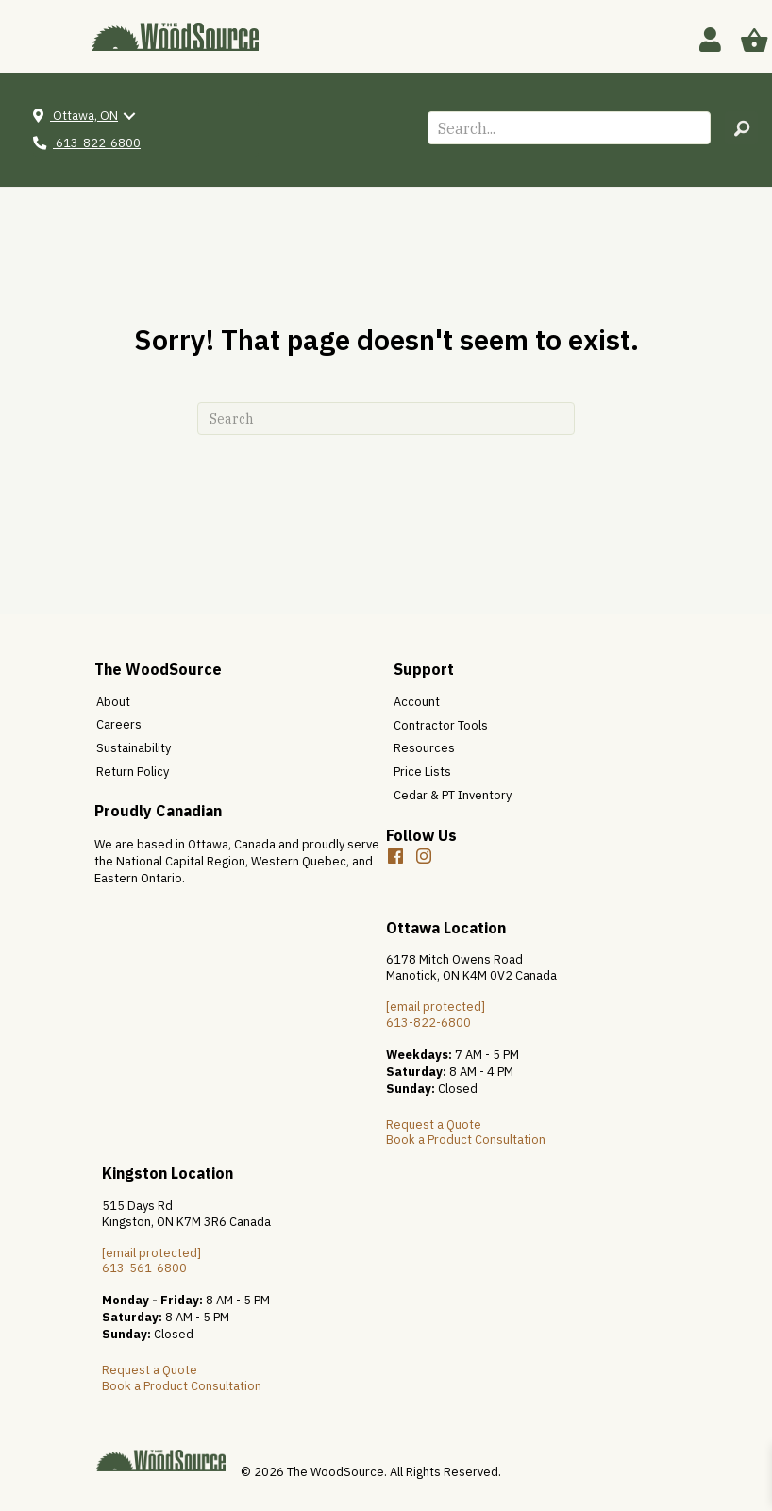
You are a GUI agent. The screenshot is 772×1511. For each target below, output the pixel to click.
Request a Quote (433, 1124)
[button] (741, 127)
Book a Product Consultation (465, 1140)
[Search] (386, 418)
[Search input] (569, 127)
